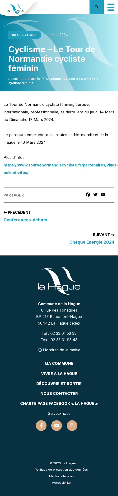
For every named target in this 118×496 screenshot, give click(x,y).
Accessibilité (61, 482)
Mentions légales (61, 476)
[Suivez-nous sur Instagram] (72, 425)
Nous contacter (59, 393)
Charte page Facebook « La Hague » (59, 403)
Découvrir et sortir (59, 383)
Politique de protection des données (61, 469)
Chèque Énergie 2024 (91, 242)
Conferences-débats (25, 219)
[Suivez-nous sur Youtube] (56, 425)
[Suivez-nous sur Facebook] (41, 425)
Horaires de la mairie (59, 350)
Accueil (13, 78)
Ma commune (59, 363)
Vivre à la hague (59, 373)
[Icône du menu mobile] (111, 7)
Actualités (32, 78)
